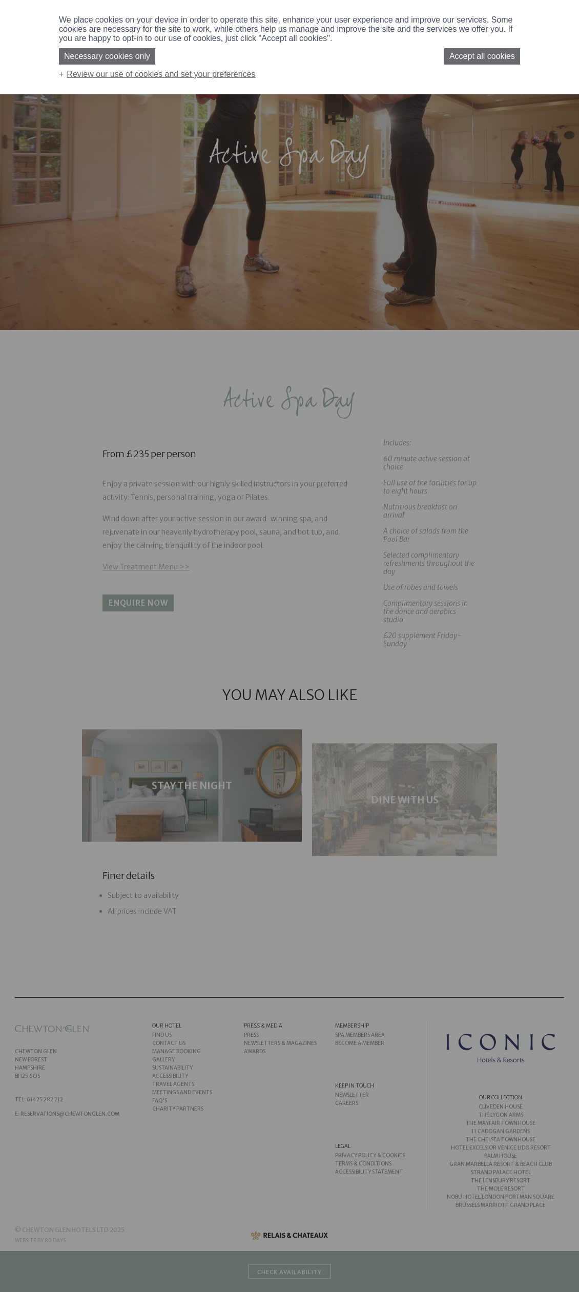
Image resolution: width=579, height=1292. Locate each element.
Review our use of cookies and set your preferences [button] (161, 74)
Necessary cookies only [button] (107, 56)
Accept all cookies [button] (482, 56)
